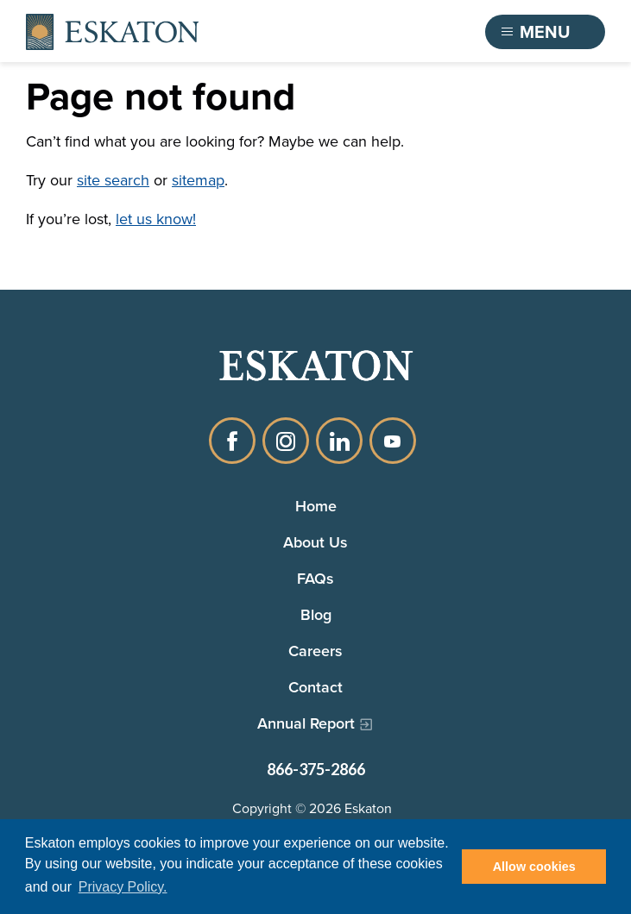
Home (316, 505)
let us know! (156, 219)
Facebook (232, 440)
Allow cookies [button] (534, 866)
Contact (315, 687)
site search (113, 180)
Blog (315, 614)
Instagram (285, 440)
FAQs (315, 578)
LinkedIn (339, 440)
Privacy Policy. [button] (123, 887)
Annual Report (306, 723)
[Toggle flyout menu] (545, 32)
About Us (315, 542)
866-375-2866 (316, 769)
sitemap (198, 180)
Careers (315, 650)
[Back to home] (112, 32)
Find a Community (378, 32)
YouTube (392, 440)
